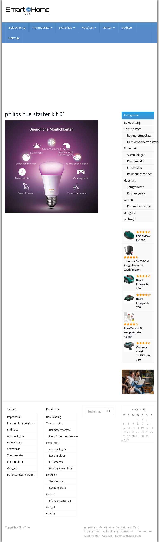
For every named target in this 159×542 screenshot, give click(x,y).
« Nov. (125, 440)
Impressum (14, 417)
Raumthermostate (139, 135)
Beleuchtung (16, 27)
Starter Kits (13, 449)
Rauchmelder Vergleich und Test (21, 426)
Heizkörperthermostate (140, 142)
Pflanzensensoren (139, 206)
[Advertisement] (79, 74)
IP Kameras (134, 168)
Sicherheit (67, 27)
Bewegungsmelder (139, 174)
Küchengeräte (136, 193)
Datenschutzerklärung (20, 474)
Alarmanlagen (136, 155)
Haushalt (89, 27)
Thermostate (42, 27)
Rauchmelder (136, 161)
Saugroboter (135, 187)
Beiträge (14, 38)
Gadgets (127, 27)
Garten (109, 27)
